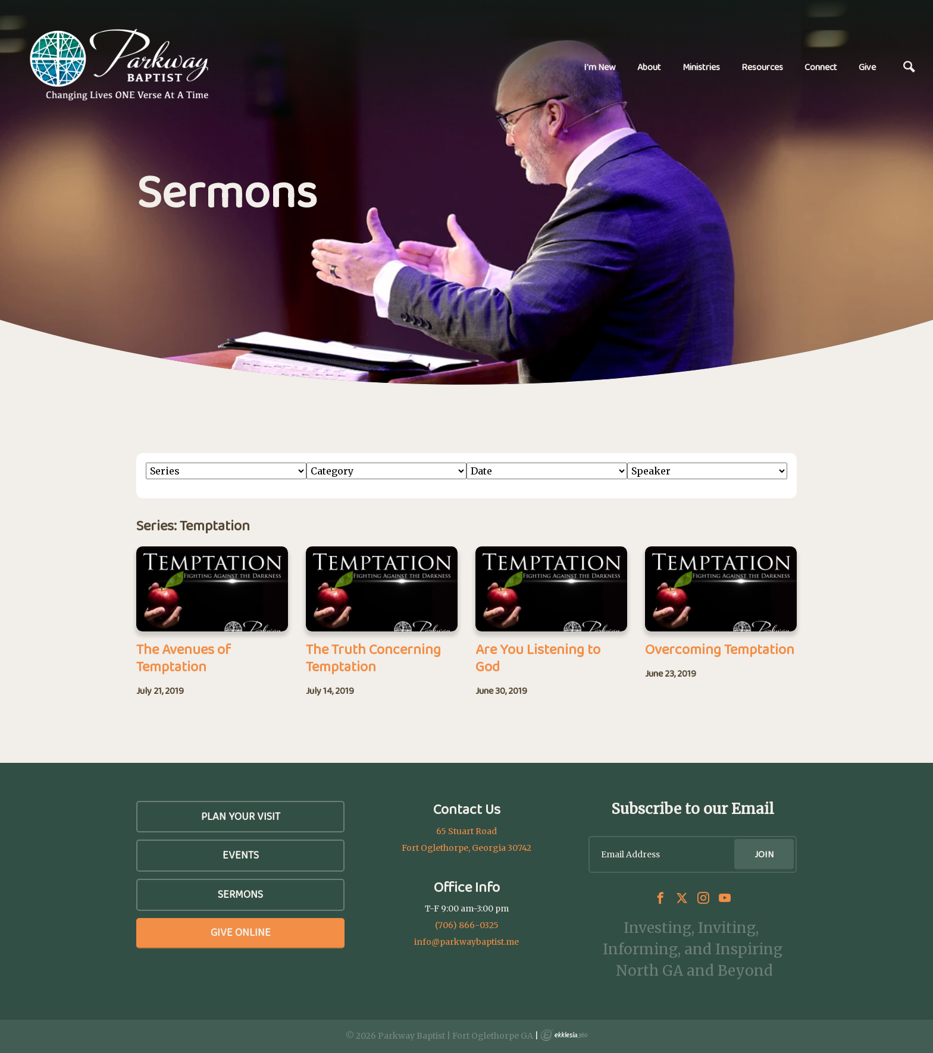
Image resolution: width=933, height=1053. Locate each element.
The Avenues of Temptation (183, 658)
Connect (820, 67)
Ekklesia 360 (564, 1035)
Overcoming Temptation (719, 649)
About (649, 67)
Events (241, 855)
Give (867, 67)
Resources (762, 67)
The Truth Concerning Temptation (373, 658)
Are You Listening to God (537, 658)
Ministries (701, 67)
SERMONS (240, 894)
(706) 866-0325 (467, 925)
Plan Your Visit (240, 816)
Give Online (241, 932)
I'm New (600, 67)
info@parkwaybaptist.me (466, 941)
